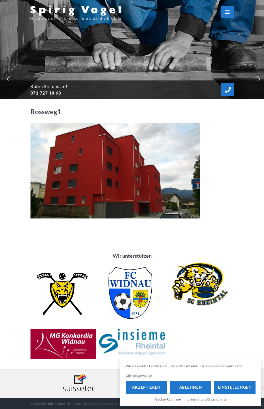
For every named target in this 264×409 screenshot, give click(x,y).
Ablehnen (190, 387)
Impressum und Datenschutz (205, 399)
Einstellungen (235, 387)
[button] (7, 78)
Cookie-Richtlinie (168, 399)
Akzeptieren (146, 387)
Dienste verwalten (139, 375)
